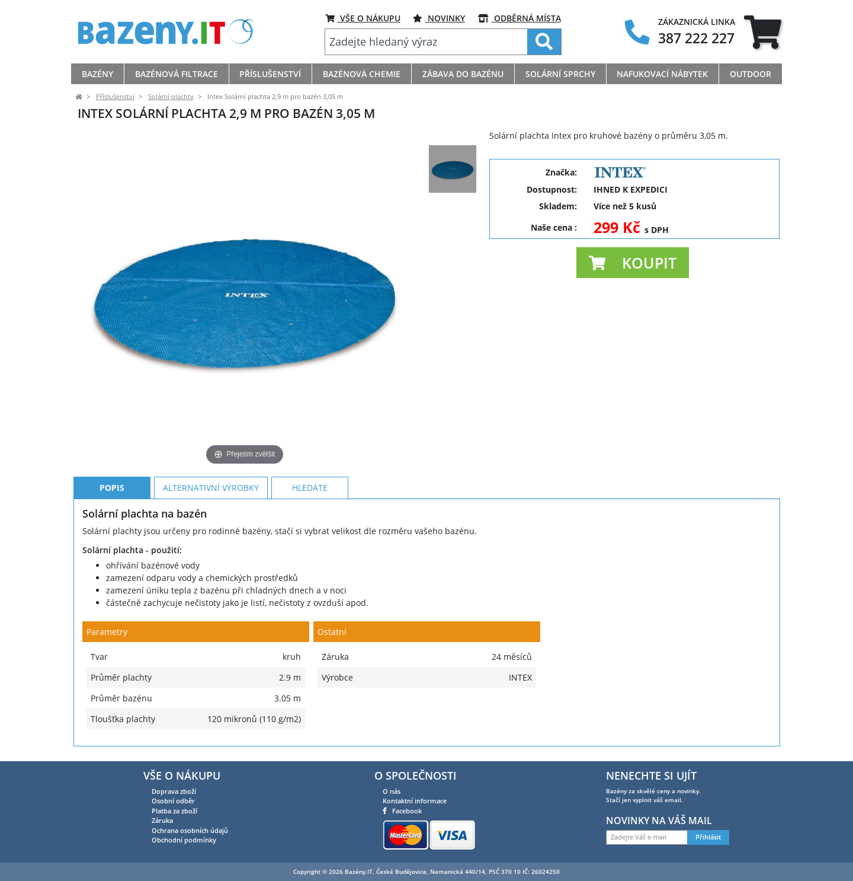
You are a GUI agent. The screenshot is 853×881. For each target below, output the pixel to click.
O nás (391, 791)
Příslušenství (115, 96)
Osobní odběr (173, 800)
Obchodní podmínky (184, 839)
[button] (632, 262)
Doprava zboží (174, 791)
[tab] (762, 31)
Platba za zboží (174, 810)
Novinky (439, 18)
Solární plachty (171, 96)
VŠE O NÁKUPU (362, 18)
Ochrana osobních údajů (190, 830)
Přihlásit (708, 837)
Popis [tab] (112, 487)
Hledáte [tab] (310, 487)
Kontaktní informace (415, 800)
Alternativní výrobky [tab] (211, 487)
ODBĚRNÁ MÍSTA (519, 18)
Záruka (162, 820)
